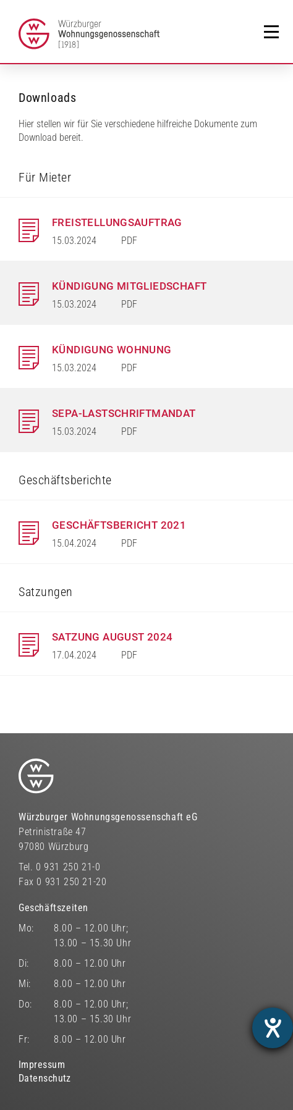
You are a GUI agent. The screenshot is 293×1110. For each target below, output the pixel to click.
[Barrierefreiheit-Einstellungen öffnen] (272, 1027)
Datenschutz (45, 1078)
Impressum (42, 1064)
